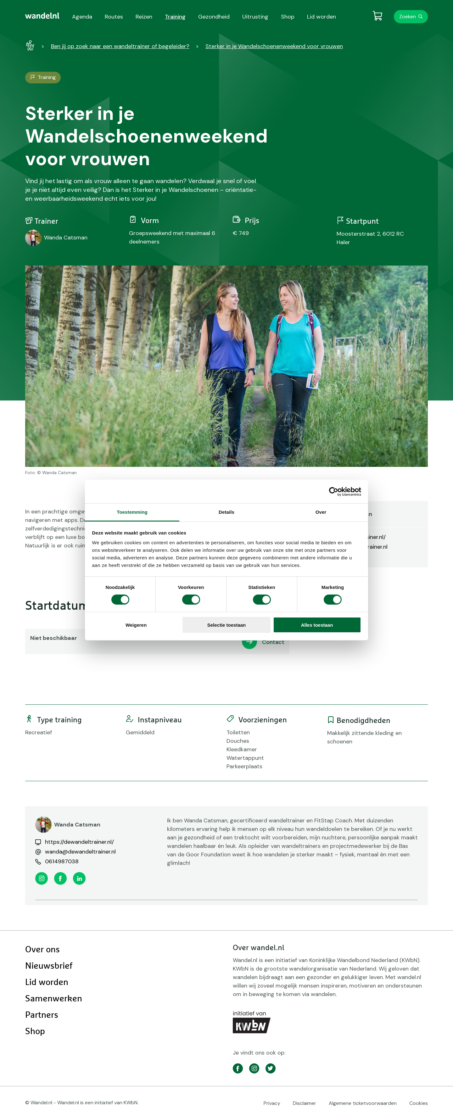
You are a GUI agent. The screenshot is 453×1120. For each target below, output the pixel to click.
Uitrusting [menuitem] (255, 16)
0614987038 (62, 861)
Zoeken (407, 16)
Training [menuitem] (175, 16)
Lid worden (46, 982)
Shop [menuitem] (287, 16)
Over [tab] (321, 512)
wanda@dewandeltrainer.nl (80, 851)
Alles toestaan (317, 625)
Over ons (42, 949)
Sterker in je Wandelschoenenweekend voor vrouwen (274, 46)
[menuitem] (42, 16)
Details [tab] (226, 512)
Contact (273, 642)
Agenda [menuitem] (82, 16)
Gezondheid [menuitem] (214, 16)
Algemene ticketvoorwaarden (363, 1103)
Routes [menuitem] (114, 16)
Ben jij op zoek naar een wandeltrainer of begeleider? (120, 46)
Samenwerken (53, 998)
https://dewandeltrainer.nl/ (79, 842)
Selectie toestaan (226, 625)
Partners (41, 1015)
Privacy (272, 1103)
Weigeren (136, 625)
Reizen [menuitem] (144, 16)
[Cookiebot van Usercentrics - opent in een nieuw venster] (333, 491)
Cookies (418, 1103)
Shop (35, 1031)
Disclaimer (304, 1103)
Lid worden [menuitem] (321, 16)
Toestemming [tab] (132, 512)
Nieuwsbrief (48, 966)
